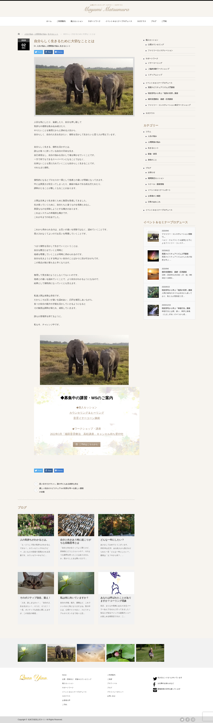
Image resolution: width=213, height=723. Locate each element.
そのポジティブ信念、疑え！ (35, 598)
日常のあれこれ (154, 202)
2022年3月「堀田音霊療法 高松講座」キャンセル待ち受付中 (86, 434)
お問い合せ (111, 696)
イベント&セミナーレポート (159, 190)
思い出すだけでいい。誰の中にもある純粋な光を (58, 484)
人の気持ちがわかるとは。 (34, 540)
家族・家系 (152, 154)
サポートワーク (94, 21)
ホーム (49, 21)
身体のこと (152, 160)
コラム (148, 132)
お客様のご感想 (154, 196)
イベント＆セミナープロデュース (118, 21)
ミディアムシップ (155, 75)
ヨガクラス (141, 21)
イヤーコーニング (155, 63)
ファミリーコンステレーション (160, 50)
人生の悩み (41, 46)
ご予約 (164, 21)
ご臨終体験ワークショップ (158, 69)
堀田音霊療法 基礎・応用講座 (160, 99)
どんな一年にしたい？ (112, 540)
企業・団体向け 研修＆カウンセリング (76, 679)
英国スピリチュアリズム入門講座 (161, 87)
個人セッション (77, 21)
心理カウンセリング (156, 45)
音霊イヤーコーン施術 (86, 418)
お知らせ (151, 172)
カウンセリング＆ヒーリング (86, 412)
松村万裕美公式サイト (37, 720)
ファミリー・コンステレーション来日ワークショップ (169, 105)
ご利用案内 (61, 21)
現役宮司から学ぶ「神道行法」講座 (176, 308)
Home (64, 675)
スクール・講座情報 (156, 184)
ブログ (153, 21)
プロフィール (112, 683)
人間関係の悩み (52, 46)
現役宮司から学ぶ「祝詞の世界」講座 (163, 93)
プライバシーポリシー (115, 692)
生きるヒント (65, 46)
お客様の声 (66, 700)
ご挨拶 (109, 679)
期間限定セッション (156, 178)
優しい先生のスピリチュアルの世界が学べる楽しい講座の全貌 (61, 490)
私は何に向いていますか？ (74, 598)
